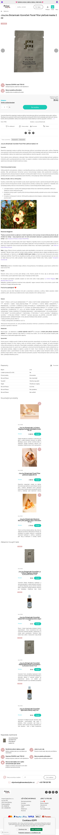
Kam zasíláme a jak (45, 808)
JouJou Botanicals (40, 122)
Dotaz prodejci (25, 126)
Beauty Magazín (44, 803)
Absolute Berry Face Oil (7, 280)
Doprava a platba (25, 805)
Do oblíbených (11, 126)
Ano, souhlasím (36, 829)
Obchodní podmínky (26, 801)
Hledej (38, 7)
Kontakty (23, 803)
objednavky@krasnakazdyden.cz (22, 782)
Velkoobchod (43, 805)
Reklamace (24, 808)
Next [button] (56, 51)
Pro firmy (42, 807)
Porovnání (34, 126)
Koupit (37, 434)
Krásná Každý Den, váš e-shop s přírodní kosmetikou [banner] (8, 6)
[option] (29, 50)
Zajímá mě (6, 11)
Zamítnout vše (23, 829)
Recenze (23, 810)
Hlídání (47, 126)
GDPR (22, 807)
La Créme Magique (50, 278)
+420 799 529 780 (45, 782)
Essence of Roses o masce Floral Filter (18, 238)
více (54, 118)
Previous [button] (3, 51)
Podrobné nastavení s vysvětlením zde (29, 832)
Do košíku (35, 107)
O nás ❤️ (42, 801)
